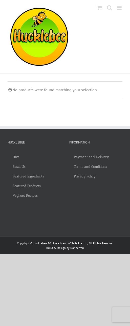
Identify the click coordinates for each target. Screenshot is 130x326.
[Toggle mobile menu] (119, 7)
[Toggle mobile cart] (99, 7)
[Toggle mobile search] (109, 7)
